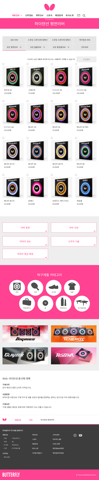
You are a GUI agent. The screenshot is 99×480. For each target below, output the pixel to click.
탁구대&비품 (16, 448)
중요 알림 (7, 457)
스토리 (49, 15)
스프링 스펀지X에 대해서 (38, 40)
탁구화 (6, 445)
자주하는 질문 (57, 439)
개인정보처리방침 (58, 453)
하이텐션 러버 (84, 40)
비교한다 (86, 59)
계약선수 (40, 15)
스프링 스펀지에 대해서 (61, 40)
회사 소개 (35, 448)
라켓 (5, 441)
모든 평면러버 (14, 47)
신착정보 (29, 15)
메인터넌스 (15, 445)
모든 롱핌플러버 (61, 47)
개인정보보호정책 (58, 448)
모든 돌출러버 (37, 47)
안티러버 (84, 47)
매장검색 (59, 15)
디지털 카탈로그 (37, 453)
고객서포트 (56, 435)
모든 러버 (14, 40)
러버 (30, 419)
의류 (5, 448)
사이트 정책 (56, 444)
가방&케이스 (16, 438)
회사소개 (70, 15)
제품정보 (17, 15)
